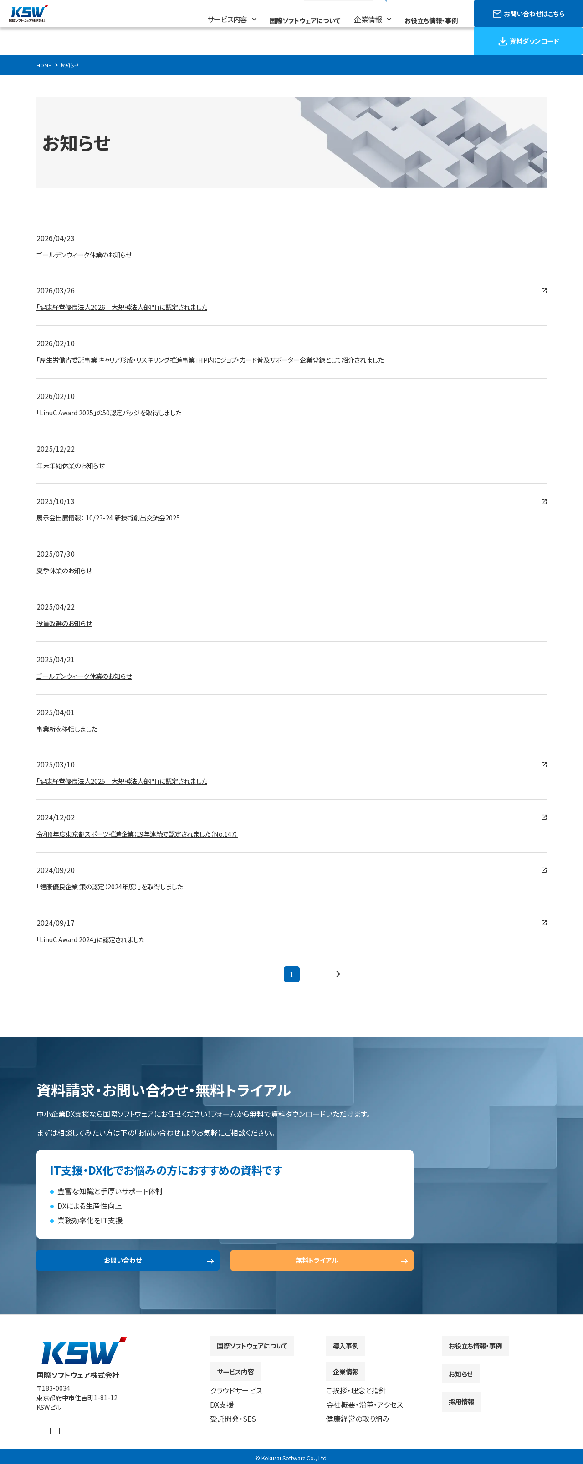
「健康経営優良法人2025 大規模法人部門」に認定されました (134, 780)
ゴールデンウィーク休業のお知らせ (90, 254)
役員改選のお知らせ (68, 622)
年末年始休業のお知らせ (75, 464)
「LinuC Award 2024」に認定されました (97, 939)
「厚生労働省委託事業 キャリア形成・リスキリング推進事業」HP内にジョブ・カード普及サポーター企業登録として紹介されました (235, 359)
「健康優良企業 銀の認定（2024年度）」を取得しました (120, 886)
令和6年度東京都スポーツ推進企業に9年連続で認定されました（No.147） (151, 833)
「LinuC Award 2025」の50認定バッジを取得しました (119, 412)
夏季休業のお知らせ (68, 570)
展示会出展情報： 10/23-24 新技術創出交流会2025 (117, 517)
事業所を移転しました (71, 728)
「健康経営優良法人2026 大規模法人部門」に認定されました (134, 306)
